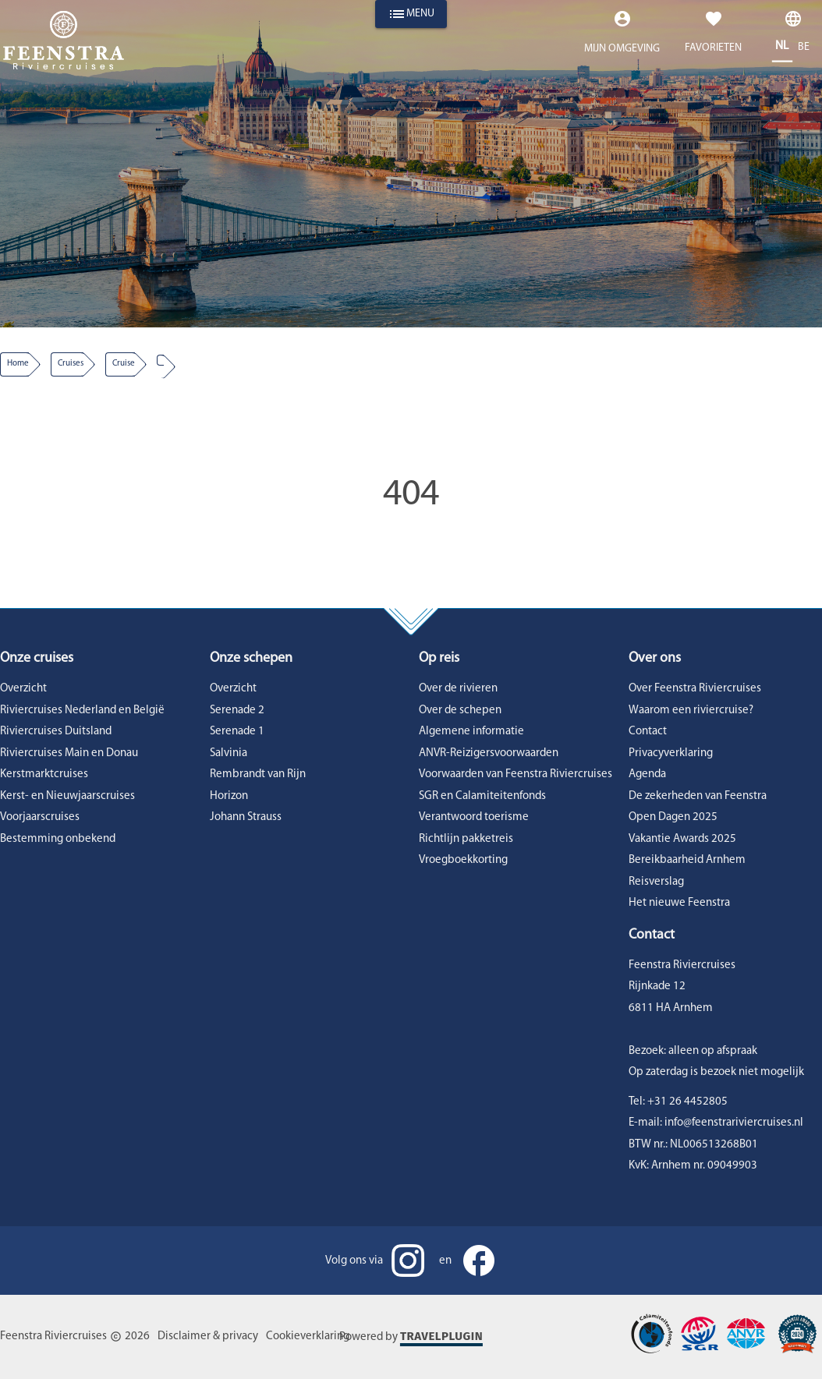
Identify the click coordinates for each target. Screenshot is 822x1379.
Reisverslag (656, 882)
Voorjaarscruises (40, 817)
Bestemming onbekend (57, 839)
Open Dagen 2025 (673, 817)
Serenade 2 (237, 710)
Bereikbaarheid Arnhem (687, 860)
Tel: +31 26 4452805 (678, 1102)
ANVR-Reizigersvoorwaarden (488, 753)
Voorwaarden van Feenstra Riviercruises (515, 774)
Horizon (229, 796)
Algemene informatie (471, 731)
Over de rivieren (458, 689)
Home (18, 363)
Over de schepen (460, 710)
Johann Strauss (246, 817)
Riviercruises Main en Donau (69, 753)
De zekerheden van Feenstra (698, 796)
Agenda (647, 774)
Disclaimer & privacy (208, 1336)
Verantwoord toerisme (474, 817)
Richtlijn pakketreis (466, 839)
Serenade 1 (237, 731)
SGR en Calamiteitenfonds (482, 796)
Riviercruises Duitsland (56, 731)
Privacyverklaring (671, 753)
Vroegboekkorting (463, 860)
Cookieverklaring (307, 1336)
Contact (648, 731)
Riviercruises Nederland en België (82, 710)
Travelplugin (441, 1336)
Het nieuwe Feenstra (679, 903)
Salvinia (228, 753)
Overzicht (23, 689)
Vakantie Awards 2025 (682, 839)
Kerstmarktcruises (44, 774)
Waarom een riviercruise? (691, 710)
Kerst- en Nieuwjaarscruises (67, 796)
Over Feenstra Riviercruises (695, 689)
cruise (123, 363)
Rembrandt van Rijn (258, 774)
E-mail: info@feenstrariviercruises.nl (716, 1123)
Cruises (70, 363)
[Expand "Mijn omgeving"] (622, 36)
